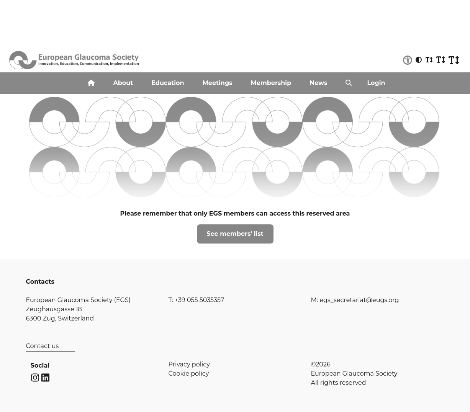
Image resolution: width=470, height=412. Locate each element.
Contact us (42, 346)
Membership (271, 83)
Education (167, 83)
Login (376, 83)
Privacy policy (189, 364)
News (318, 83)
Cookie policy (189, 373)
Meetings (218, 83)
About (123, 83)
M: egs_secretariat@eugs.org (355, 300)
